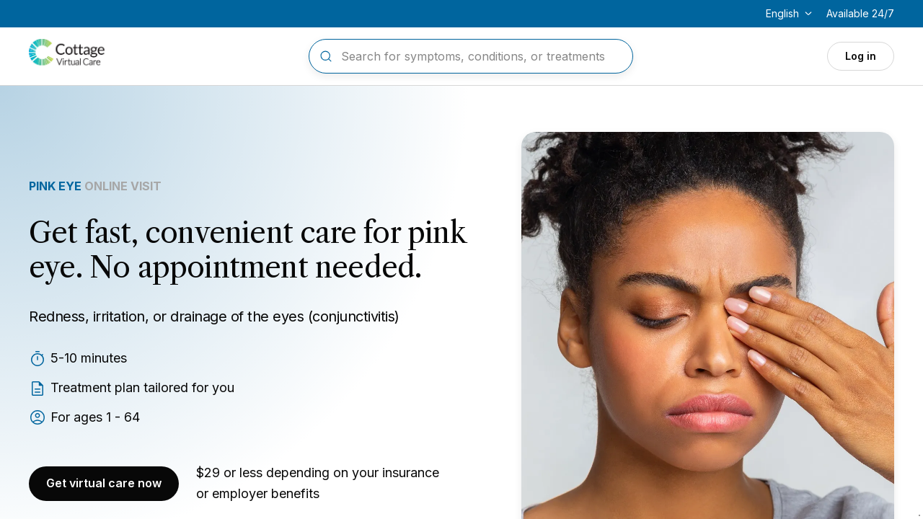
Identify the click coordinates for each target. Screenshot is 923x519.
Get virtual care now (104, 483)
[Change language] (790, 14)
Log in (860, 56)
